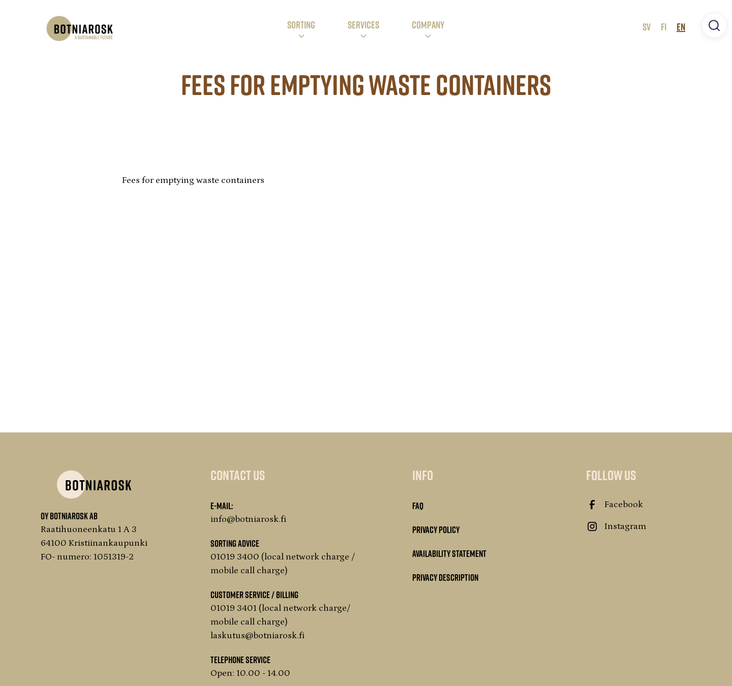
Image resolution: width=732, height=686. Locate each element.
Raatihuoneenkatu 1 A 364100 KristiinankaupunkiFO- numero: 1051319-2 (94, 543)
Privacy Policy (436, 529)
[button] (301, 28)
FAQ (417, 505)
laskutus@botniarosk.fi (257, 636)
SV (647, 26)
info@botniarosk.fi (248, 519)
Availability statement (449, 553)
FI (663, 26)
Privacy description (445, 577)
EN (681, 26)
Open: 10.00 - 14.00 (250, 673)
